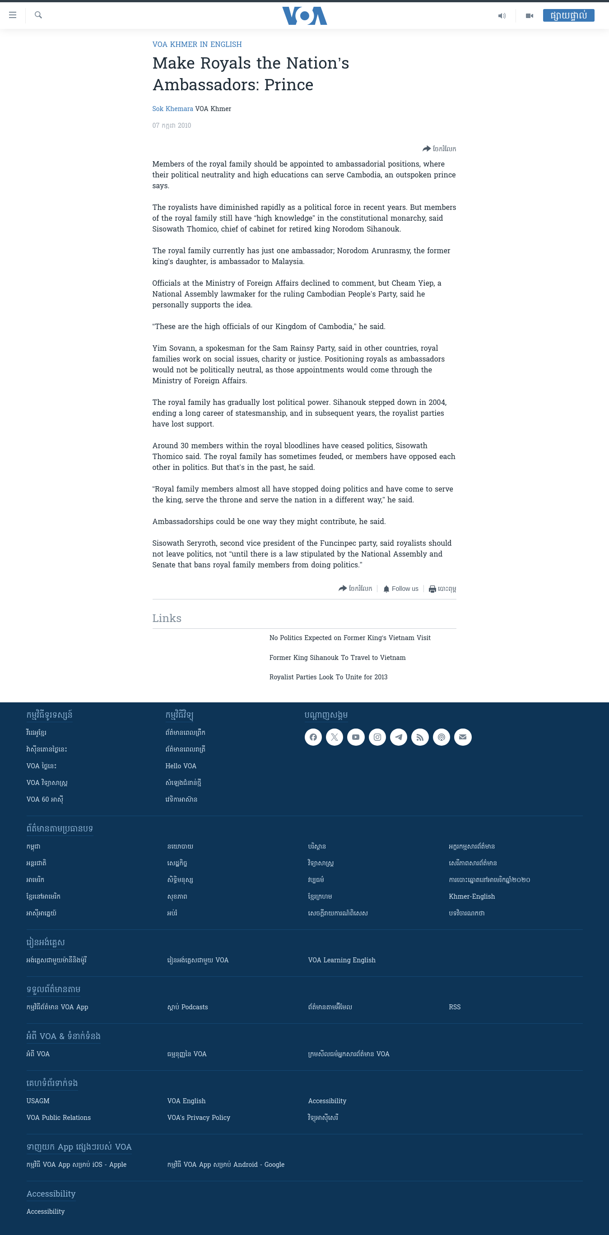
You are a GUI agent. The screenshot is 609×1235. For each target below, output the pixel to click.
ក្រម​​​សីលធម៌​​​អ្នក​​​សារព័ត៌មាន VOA (349, 1054)
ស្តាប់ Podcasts (187, 1007)
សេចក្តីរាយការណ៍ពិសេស (338, 914)
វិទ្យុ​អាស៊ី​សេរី (323, 1118)
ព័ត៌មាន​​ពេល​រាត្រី (186, 750)
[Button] (439, 149)
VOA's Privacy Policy (199, 1118)
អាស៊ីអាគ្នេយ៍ (42, 914)
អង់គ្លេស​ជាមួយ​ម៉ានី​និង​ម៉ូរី (57, 961)
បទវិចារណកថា (467, 914)
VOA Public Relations (59, 1118)
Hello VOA (181, 766)
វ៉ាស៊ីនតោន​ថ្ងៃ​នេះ (47, 750)
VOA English (186, 1101)
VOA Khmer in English (197, 45)
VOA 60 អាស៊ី (45, 800)
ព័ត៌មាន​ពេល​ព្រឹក (186, 733)
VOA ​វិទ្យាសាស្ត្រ (47, 783)
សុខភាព (177, 897)
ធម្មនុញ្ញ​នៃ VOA (187, 1054)
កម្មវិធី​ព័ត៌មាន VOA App (57, 1007)
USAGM (38, 1101)
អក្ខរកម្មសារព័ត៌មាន (472, 847)
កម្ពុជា (34, 847)
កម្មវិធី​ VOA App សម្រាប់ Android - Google (226, 1165)
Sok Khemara (173, 109)
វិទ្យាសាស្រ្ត (321, 863)
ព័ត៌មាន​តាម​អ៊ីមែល (330, 1007)
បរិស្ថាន (317, 847)
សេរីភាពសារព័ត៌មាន (473, 863)
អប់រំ (172, 914)
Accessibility (327, 1101)
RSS (455, 1007)
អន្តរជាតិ (36, 863)
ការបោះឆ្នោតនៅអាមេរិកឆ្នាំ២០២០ (489, 880)
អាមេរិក (36, 880)
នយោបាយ (180, 847)
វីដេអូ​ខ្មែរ (36, 733)
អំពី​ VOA (38, 1054)
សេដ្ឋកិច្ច (177, 863)
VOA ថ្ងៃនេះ (42, 766)
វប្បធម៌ (316, 880)
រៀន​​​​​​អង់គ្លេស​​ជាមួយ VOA (198, 961)
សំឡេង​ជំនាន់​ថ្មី (183, 783)
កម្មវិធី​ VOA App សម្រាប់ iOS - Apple (77, 1165)
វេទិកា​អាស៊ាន (182, 800)
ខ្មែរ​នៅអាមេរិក (44, 897)
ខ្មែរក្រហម (320, 897)
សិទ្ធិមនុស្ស (180, 880)
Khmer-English (472, 897)
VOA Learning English (342, 961)
